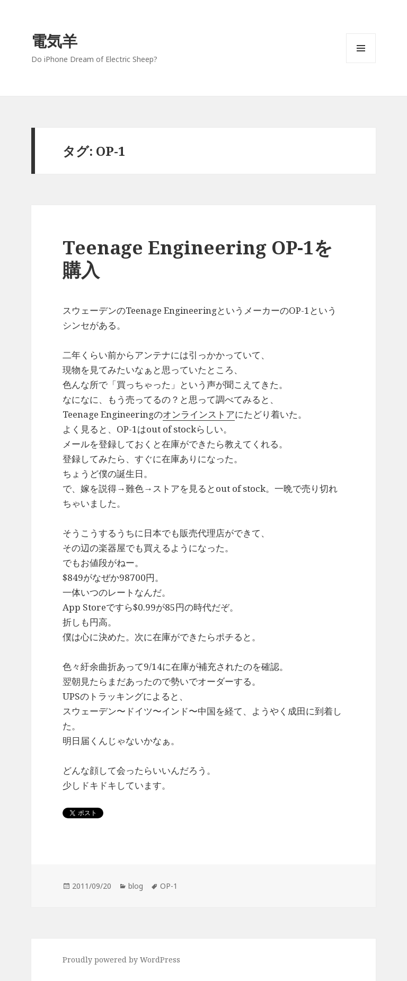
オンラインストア (199, 414)
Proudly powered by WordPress (121, 960)
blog (135, 886)
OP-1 (169, 886)
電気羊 (54, 40)
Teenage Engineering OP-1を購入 (198, 258)
